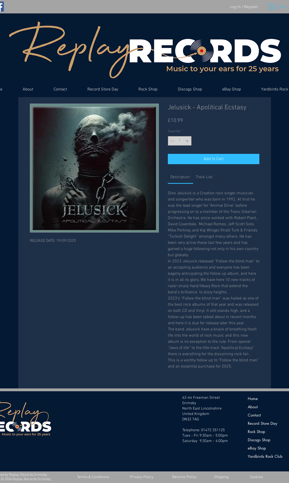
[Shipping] (221, 477)
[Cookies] (256, 477)
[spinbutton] (179, 140)
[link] (180, 177)
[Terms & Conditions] (93, 477)
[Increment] (187, 140)
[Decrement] (172, 140)
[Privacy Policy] (141, 477)
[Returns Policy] (184, 477)
